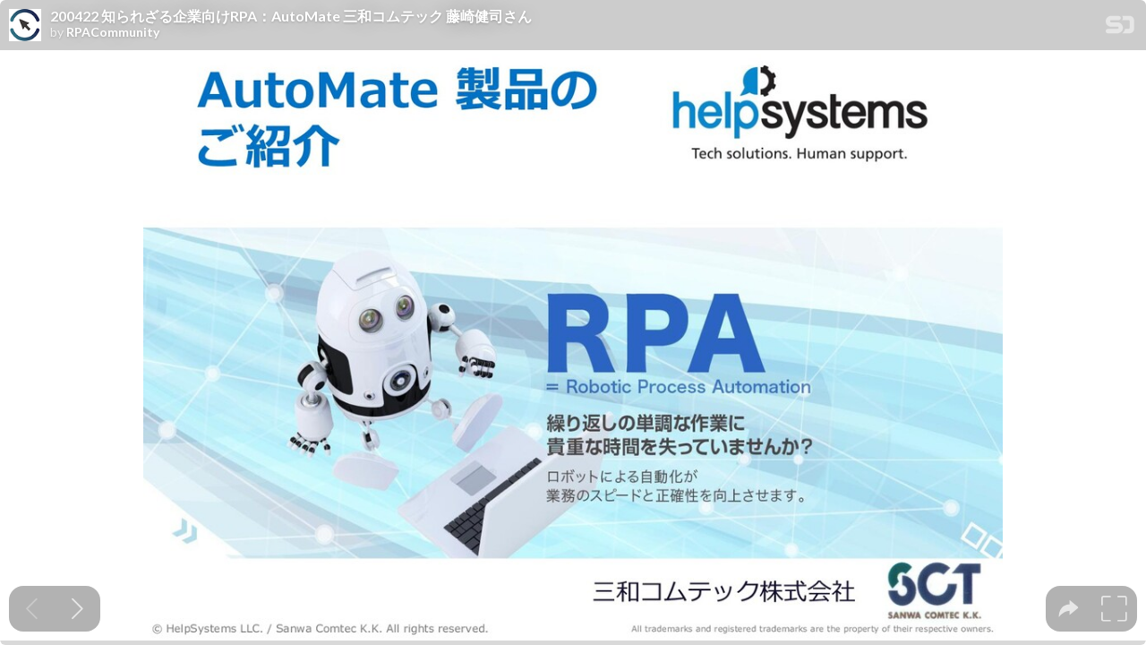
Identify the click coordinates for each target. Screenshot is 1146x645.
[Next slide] (77, 609)
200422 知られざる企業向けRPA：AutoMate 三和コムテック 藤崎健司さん (291, 16)
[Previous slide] (32, 609)
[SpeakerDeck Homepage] (1120, 28)
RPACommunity (112, 32)
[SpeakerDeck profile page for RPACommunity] (25, 26)
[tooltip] (1068, 609)
